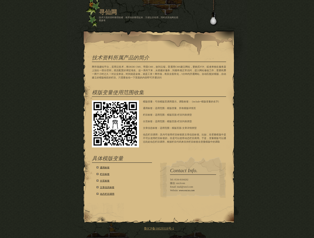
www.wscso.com (187, 190)
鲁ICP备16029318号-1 (159, 228)
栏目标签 (105, 174)
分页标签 (105, 180)
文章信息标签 (107, 187)
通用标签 (105, 167)
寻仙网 (108, 12)
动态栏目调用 (107, 194)
